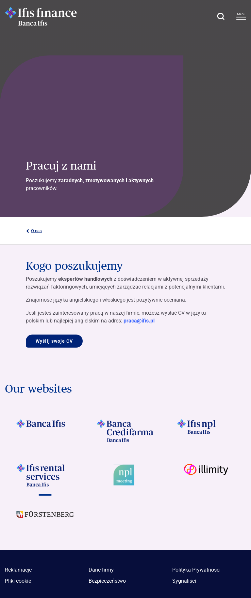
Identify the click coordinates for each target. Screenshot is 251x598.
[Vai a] (45, 431)
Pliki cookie (18, 581)
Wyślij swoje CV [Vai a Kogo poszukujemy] (54, 341)
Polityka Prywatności (196, 570)
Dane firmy (101, 570)
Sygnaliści (184, 581)
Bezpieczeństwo (107, 581)
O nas (34, 231)
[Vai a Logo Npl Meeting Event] (125, 475)
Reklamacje (18, 570)
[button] (221, 16)
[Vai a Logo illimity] (206, 475)
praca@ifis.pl (139, 321)
